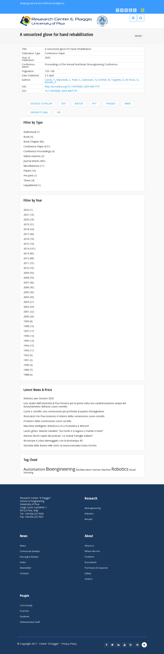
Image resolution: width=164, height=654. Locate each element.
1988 (26, 374)
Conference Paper (34, 146)
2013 (26, 253)
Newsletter (25, 567)
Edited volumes (32, 156)
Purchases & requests (96, 567)
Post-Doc (24, 610)
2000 (26, 316)
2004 (26, 297)
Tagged (110, 103)
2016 (26, 239)
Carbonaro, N (89, 79)
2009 (26, 272)
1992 (26, 355)
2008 (26, 277)
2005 (26, 292)
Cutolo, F (50, 79)
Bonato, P (50, 82)
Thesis (27, 180)
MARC (127, 103)
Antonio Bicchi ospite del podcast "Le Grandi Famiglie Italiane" (58, 435)
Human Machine (101, 469)
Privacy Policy (69, 643)
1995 (26, 340)
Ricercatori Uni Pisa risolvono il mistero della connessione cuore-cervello (64, 416)
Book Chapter (31, 141)
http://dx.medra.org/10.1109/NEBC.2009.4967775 (72, 86)
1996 (26, 335)
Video (23, 562)
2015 (26, 243)
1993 (26, 350)
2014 (26, 248)
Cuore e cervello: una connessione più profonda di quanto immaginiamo (64, 411)
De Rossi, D (131, 79)
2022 (26, 209)
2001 (26, 311)
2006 (26, 287)
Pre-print (28, 175)
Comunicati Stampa (30, 551)
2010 (26, 268)
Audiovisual (30, 132)
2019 (26, 224)
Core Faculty (26, 605)
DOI (63, 103)
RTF (94, 103)
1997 (26, 331)
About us (89, 545)
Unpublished (30, 185)
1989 (26, 369)
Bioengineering (60, 469)
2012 (26, 258)
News (23, 545)
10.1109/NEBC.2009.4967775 (61, 90)
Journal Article (31, 161)
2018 (26, 229)
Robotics (119, 469)
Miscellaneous (31, 165)
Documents (91, 562)
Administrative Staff (30, 622)
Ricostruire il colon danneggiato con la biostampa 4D (53, 440)
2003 (26, 302)
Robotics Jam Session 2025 (39, 398)
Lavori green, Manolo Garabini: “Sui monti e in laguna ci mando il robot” (63, 431)
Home (138, 35)
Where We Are (92, 551)
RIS (59, 112)
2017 (26, 234)
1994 (26, 345)
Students (24, 616)
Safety (88, 573)
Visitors (88, 578)
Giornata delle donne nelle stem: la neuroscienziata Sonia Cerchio (60, 445)
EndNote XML (39, 112)
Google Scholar (41, 103)
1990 (26, 365)
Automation (34, 469)
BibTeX (79, 103)
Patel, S (76, 79)
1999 (26, 321)
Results (88, 519)
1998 (26, 326)
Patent (27, 170)
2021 (26, 214)
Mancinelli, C (63, 79)
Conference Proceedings (37, 151)
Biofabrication (84, 469)
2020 (26, 219)
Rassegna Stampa (29, 556)
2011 (26, 263)
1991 (26, 360)
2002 (26, 306)
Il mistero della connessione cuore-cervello (47, 421)
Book (27, 136)
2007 (26, 282)
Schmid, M (104, 79)
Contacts (24, 573)
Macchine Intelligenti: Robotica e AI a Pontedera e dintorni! (56, 426)
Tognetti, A (117, 79)
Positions (89, 556)
